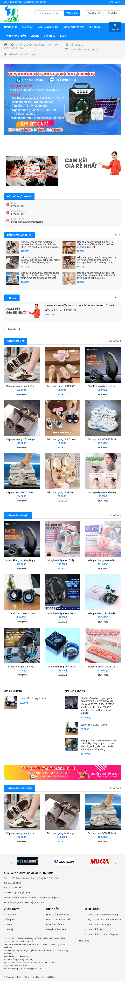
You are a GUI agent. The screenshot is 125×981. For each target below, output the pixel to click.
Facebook (14, 329)
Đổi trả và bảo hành (56, 924)
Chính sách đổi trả (96, 929)
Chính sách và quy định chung (102, 914)
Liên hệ (9, 929)
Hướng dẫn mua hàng (57, 914)
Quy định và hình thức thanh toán (104, 919)
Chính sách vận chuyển (99, 924)
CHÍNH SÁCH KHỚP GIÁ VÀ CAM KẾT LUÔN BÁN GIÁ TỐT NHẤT (80, 305)
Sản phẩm (11, 919)
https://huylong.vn (22, 892)
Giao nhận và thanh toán (58, 919)
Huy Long (84, 940)
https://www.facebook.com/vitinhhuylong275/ (36, 897)
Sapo (52, 977)
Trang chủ (11, 914)
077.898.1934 (17, 206)
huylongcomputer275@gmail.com (27, 222)
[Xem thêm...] (51, 314)
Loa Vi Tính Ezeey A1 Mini (21, 613)
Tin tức (9, 924)
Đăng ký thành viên (56, 929)
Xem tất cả (115, 341)
